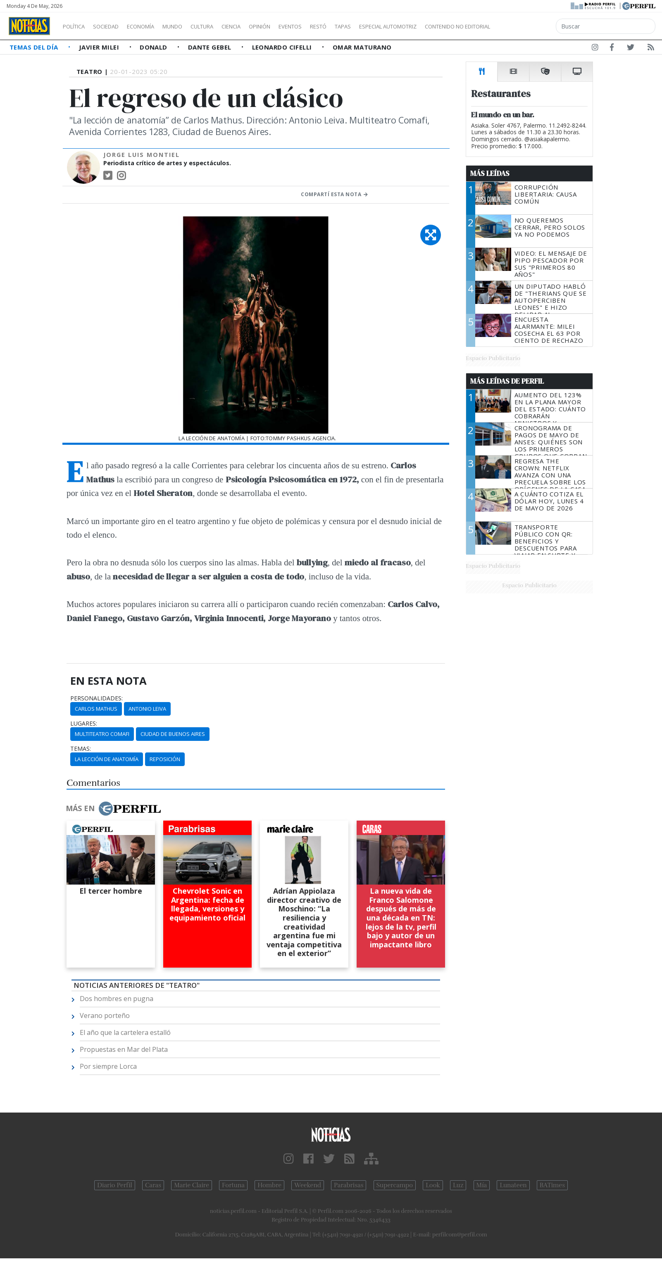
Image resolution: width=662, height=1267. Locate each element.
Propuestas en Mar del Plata (124, 1049)
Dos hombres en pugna (116, 998)
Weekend (307, 1185)
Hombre (269, 1185)
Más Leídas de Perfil (507, 381)
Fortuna (233, 1185)
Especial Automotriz (443, 26)
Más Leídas (490, 173)
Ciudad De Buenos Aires (172, 734)
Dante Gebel (210, 47)
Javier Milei (100, 47)
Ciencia (259, 26)
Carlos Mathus (96, 708)
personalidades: (96, 698)
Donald (154, 47)
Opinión (293, 26)
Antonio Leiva (147, 708)
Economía (154, 26)
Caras (153, 1185)
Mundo (191, 26)
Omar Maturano (362, 47)
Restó (362, 26)
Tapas (389, 26)
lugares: (83, 723)
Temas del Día (35, 47)
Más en (113, 809)
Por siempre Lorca (108, 1066)
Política (77, 26)
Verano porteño (105, 1015)
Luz (458, 1185)
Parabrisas (348, 1185)
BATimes (552, 1185)
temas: (80, 748)
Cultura (226, 26)
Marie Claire (191, 1185)
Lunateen (513, 1185)
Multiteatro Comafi (102, 734)
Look (433, 1185)
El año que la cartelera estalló (125, 1032)
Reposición (165, 759)
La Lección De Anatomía (106, 759)
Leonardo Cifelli (283, 47)
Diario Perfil (114, 1185)
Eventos (329, 26)
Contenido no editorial (528, 26)
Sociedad (114, 26)
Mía (481, 1185)
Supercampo (394, 1185)
